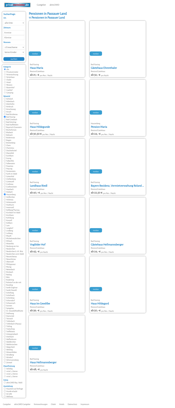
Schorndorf (9, 301)
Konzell (8, 220)
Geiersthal (9, 176)
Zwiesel (8, 363)
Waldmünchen (10, 344)
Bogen (7, 140)
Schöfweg (9, 293)
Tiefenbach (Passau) (12, 324)
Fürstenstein (10, 171)
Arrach (7, 112)
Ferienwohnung (11, 75)
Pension (8, 85)
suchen (14, 59)
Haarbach (9, 189)
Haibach (8, 192)
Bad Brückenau (11, 114)
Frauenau (8, 166)
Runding (8, 285)
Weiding (8, 350)
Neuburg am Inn (11, 246)
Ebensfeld (9, 153)
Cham (7, 145)
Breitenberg (9, 143)
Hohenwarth (10, 202)
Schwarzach (9, 303)
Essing (7, 158)
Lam (7, 226)
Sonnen (8, 306)
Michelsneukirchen (12, 238)
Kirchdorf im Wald (12, 213)
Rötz (7, 277)
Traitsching (9, 329)
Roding (8, 275)
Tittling (8, 326)
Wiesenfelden (10, 352)
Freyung (8, 169)
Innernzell (9, 207)
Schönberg (9, 298)
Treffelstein (9, 332)
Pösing (7, 267)
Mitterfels (9, 244)
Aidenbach (9, 101)
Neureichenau (10, 257)
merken (35, 54)
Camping (8, 93)
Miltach (8, 241)
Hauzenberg (10, 195)
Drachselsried (10, 151)
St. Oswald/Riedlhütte (13, 311)
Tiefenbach (9, 321)
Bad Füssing (9, 117)
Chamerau (9, 148)
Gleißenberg (10, 179)
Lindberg (8, 231)
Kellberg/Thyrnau (12, 210)
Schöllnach (9, 295)
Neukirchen (9, 249)
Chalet (7, 80)
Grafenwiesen (10, 187)
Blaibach (8, 132)
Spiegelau (9, 308)
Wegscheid (9, 347)
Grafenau (8, 184)
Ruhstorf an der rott (12, 282)
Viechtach (9, 337)
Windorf (8, 357)
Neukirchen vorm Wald (14, 254)
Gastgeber (41, 5)
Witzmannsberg (11, 360)
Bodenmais (9, 138)
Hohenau (8, 200)
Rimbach (8, 272)
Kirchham (9, 215)
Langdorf (8, 228)
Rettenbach (9, 269)
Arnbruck (8, 107)
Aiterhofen (9, 104)
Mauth (7, 236)
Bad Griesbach (10, 120)
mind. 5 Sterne (10, 376)
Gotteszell (9, 182)
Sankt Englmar (10, 288)
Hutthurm (9, 205)
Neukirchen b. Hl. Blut (13, 251)
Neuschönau (10, 259)
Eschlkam (9, 156)
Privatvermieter (11, 72)
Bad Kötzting (10, 122)
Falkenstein (9, 163)
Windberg (9, 355)
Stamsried (9, 316)
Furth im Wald (10, 174)
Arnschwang (10, 109)
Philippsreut (10, 264)
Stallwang (9, 313)
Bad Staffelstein (11, 125)
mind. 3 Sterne (10, 371)
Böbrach (8, 135)
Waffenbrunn (10, 339)
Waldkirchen (10, 342)
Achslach (8, 99)
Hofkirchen (9, 197)
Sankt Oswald (10, 290)
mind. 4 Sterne (11, 374)
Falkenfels (9, 161)
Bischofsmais (10, 130)
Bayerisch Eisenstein (13, 127)
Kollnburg (9, 218)
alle (6, 69)
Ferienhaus (9, 77)
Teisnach (8, 319)
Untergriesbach (11, 334)
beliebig (8, 369)
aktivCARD (54, 5)
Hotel (7, 82)
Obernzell (9, 262)
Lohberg (8, 233)
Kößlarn (8, 223)
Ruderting (9, 280)
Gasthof (8, 90)
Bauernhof (9, 88)
